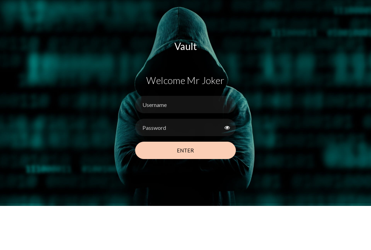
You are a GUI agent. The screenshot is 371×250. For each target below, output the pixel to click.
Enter (185, 150)
